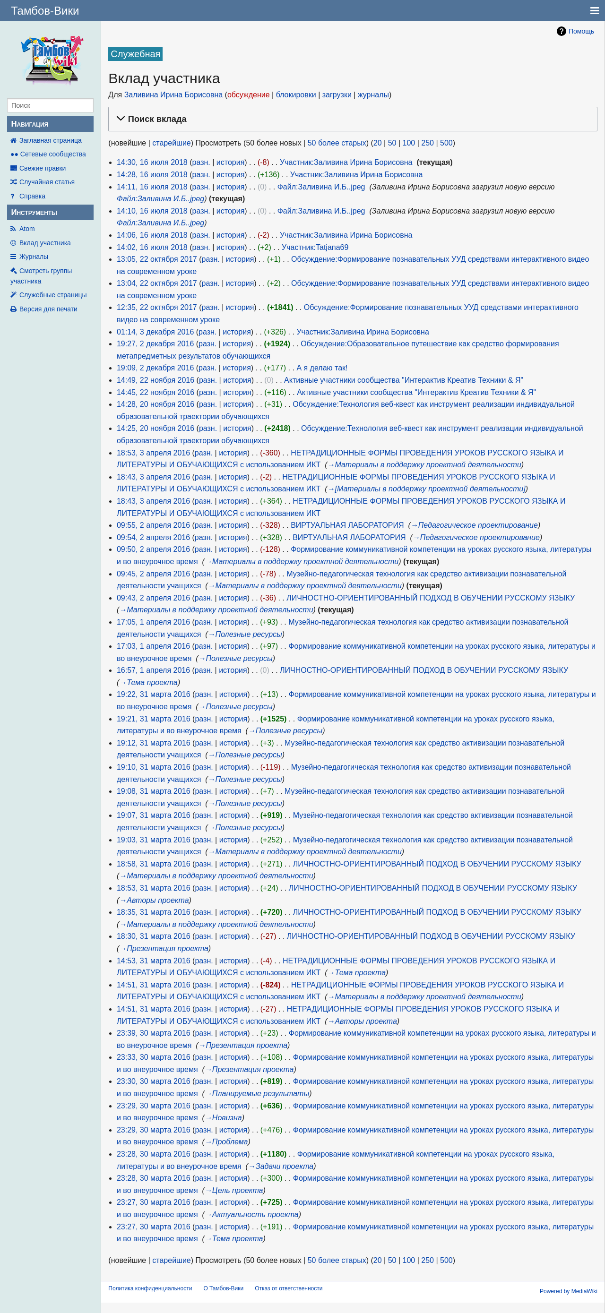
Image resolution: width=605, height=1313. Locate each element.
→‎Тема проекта (148, 682)
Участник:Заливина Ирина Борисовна (346, 162)
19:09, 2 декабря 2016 (155, 368)
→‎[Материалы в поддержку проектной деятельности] (426, 489)
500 (446, 143)
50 (392, 143)
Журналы (33, 256)
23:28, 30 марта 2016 (153, 1154)
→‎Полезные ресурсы (245, 634)
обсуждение (248, 95)
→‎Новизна (223, 1118)
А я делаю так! (321, 368)
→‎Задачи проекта (280, 1166)
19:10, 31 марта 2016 (153, 767)
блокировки (296, 95)
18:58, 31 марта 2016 (153, 864)
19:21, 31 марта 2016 (153, 719)
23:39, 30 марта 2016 (153, 1033)
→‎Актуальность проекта (252, 1214)
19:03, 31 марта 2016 (153, 840)
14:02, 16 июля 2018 (152, 247)
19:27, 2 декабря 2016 (155, 344)
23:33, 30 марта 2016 (153, 1057)
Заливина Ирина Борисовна (173, 95)
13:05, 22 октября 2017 (157, 259)
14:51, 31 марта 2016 (153, 985)
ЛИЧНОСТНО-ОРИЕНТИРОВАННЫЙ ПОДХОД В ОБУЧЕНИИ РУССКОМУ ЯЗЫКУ (430, 598)
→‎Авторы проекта (154, 900)
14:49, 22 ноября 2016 (155, 380)
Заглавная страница (50, 140)
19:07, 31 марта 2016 (153, 815)
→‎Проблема (226, 1142)
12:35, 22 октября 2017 (157, 307)
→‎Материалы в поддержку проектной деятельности (424, 465)
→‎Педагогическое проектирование (474, 525)
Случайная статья (47, 182)
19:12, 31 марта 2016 (153, 743)
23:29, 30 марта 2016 (153, 1106)
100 (408, 143)
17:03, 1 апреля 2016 (153, 646)
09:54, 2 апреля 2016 (153, 537)
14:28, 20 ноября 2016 (155, 404)
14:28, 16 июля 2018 (152, 175)
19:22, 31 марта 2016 (153, 694)
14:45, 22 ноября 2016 (155, 392)
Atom (27, 228)
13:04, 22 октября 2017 (157, 283)
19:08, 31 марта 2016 (153, 791)
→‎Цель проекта (234, 1190)
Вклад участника (45, 243)
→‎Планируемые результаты (257, 1094)
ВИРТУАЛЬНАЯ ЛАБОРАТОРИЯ (347, 525)
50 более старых (337, 143)
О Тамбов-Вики (223, 1288)
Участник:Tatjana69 (315, 247)
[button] (351, 119)
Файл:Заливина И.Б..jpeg (321, 187)
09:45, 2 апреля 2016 (153, 574)
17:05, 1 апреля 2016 (153, 622)
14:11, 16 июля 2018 (152, 187)
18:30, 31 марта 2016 (153, 936)
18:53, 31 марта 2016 (153, 888)
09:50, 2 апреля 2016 (153, 549)
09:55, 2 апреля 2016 (153, 525)
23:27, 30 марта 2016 (153, 1202)
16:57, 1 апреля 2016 (153, 670)
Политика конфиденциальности (150, 1288)
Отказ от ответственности (288, 1288)
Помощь (581, 31)
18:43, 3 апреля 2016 (153, 477)
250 (427, 143)
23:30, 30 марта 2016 (153, 1081)
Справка (32, 196)
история (230, 162)
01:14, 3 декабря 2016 (155, 332)
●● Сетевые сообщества (48, 154)
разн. (201, 162)
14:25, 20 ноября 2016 (155, 428)
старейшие (171, 143)
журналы (373, 95)
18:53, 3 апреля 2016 (153, 453)
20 (377, 143)
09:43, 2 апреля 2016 (153, 598)
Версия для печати (48, 309)
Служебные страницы (53, 295)
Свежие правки (42, 168)
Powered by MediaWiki (568, 1291)
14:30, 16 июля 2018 (152, 162)
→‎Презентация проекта (163, 948)
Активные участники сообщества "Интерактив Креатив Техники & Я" (403, 380)
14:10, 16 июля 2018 (152, 211)
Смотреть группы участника (41, 276)
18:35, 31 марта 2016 (153, 912)
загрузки (337, 95)
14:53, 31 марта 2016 (153, 961)
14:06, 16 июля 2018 (152, 235)
